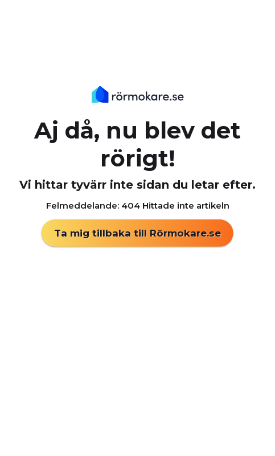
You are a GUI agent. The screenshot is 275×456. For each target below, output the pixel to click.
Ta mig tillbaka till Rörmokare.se (137, 233)
